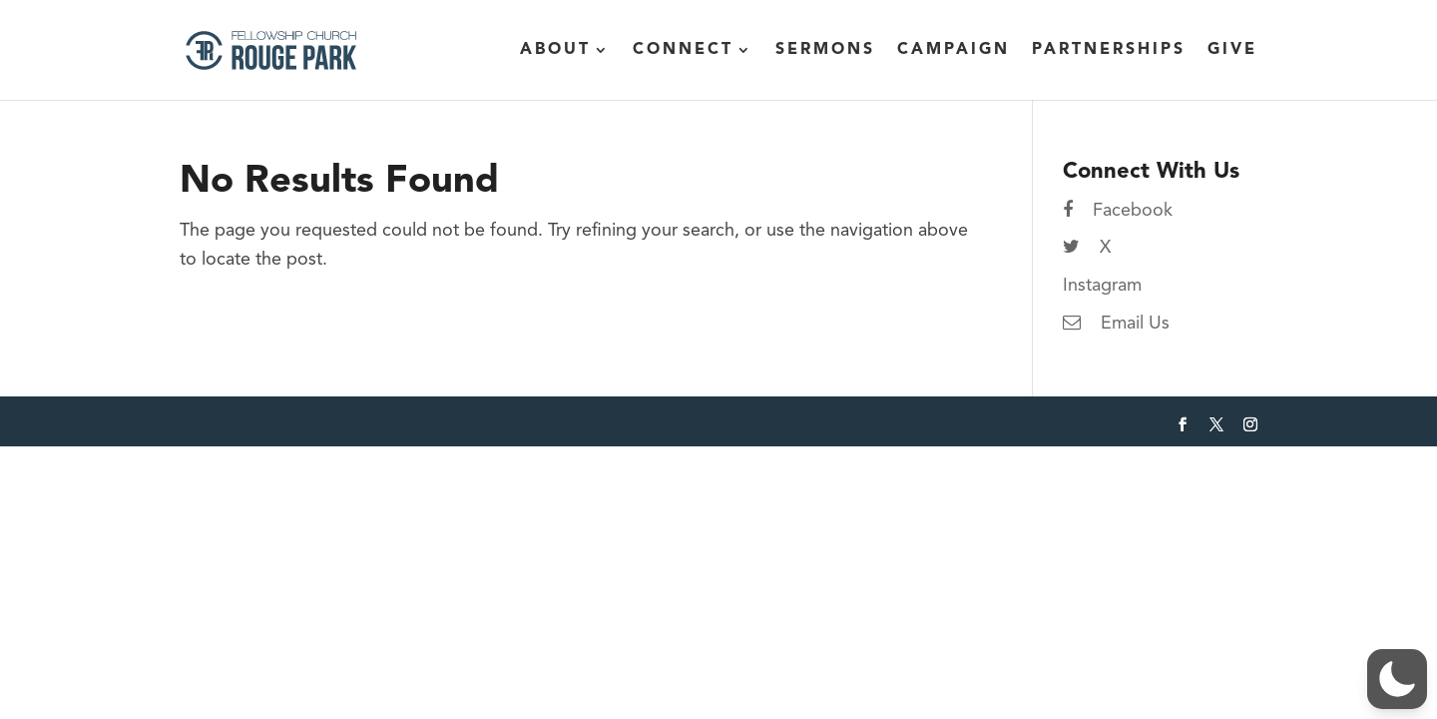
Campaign (953, 50)
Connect (683, 50)
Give (1232, 50)
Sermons (825, 50)
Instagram (1102, 286)
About (555, 50)
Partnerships (1109, 50)
